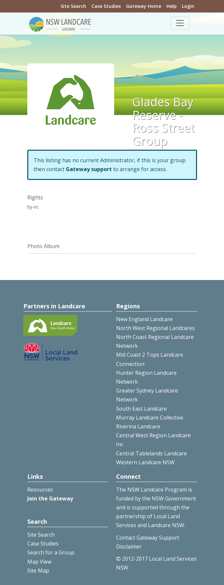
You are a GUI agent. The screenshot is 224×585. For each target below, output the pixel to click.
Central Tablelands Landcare (151, 453)
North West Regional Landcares (155, 328)
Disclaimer (129, 546)
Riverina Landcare (138, 426)
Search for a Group (50, 552)
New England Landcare (144, 319)
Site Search (73, 6)
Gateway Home (143, 6)
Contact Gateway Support (147, 537)
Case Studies (106, 6)
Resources (40, 489)
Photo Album (43, 246)
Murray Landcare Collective (149, 417)
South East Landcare (141, 408)
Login (188, 6)
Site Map (38, 570)
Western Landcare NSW (145, 462)
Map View (39, 561)
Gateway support (89, 169)
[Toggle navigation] (180, 23)
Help (171, 6)
